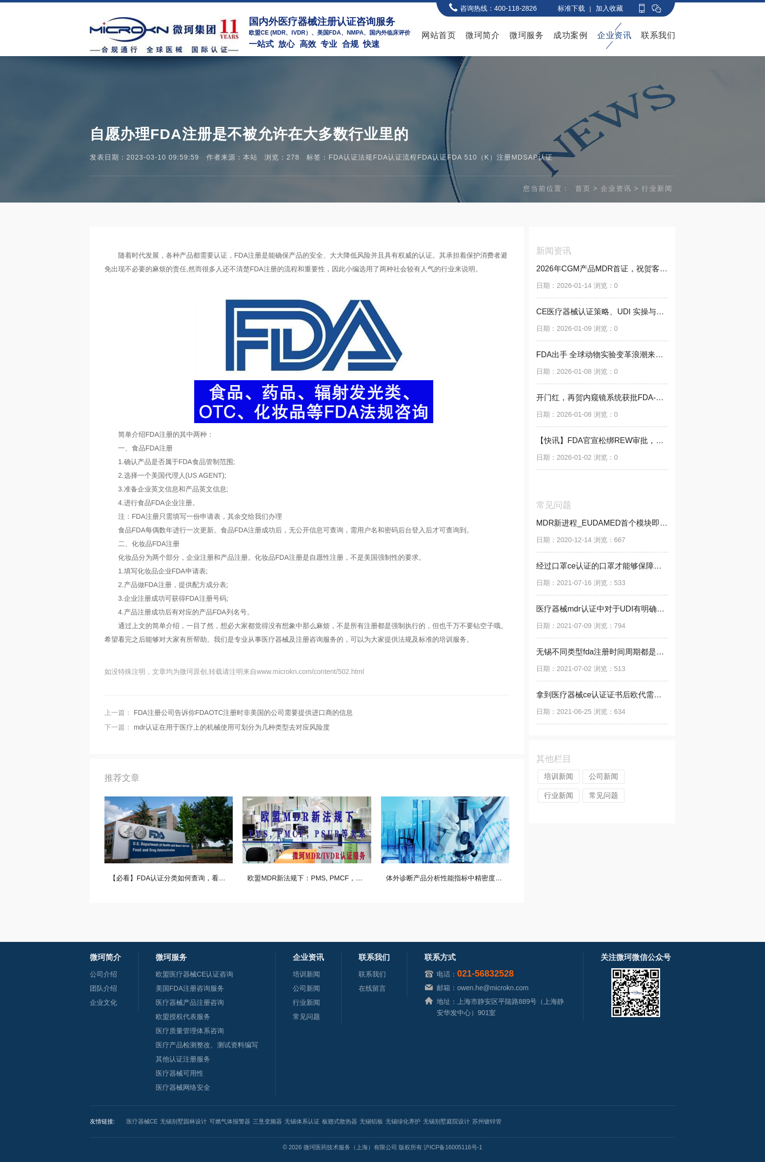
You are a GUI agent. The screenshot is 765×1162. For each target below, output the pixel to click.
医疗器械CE (142, 1121)
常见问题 (603, 795)
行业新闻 (657, 188)
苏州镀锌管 (487, 1121)
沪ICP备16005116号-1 (452, 1147)
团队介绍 (103, 988)
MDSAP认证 (532, 157)
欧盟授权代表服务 (183, 1016)
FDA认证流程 (395, 157)
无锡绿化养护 (403, 1121)
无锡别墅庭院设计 (446, 1121)
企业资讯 (614, 35)
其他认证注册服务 (183, 1059)
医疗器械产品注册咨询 (190, 1002)
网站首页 (439, 35)
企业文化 (103, 1002)
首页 (583, 188)
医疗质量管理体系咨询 (190, 1031)
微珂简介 (482, 35)
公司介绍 (103, 974)
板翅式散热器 (339, 1121)
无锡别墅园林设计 (183, 1121)
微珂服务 (526, 35)
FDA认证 (432, 157)
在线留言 (372, 988)
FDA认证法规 (350, 157)
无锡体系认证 (302, 1121)
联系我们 (658, 35)
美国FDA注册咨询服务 (190, 988)
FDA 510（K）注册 (479, 157)
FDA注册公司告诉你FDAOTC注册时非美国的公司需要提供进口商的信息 (243, 712)
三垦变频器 (267, 1121)
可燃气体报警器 (229, 1121)
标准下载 (571, 8)
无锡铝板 (371, 1121)
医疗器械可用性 (179, 1073)
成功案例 (570, 35)
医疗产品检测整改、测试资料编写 (207, 1045)
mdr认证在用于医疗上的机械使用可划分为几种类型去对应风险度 (232, 727)
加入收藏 (609, 8)
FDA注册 (248, 255)
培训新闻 (558, 776)
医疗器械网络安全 (183, 1087)
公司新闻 (603, 776)
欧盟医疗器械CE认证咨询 (194, 974)
